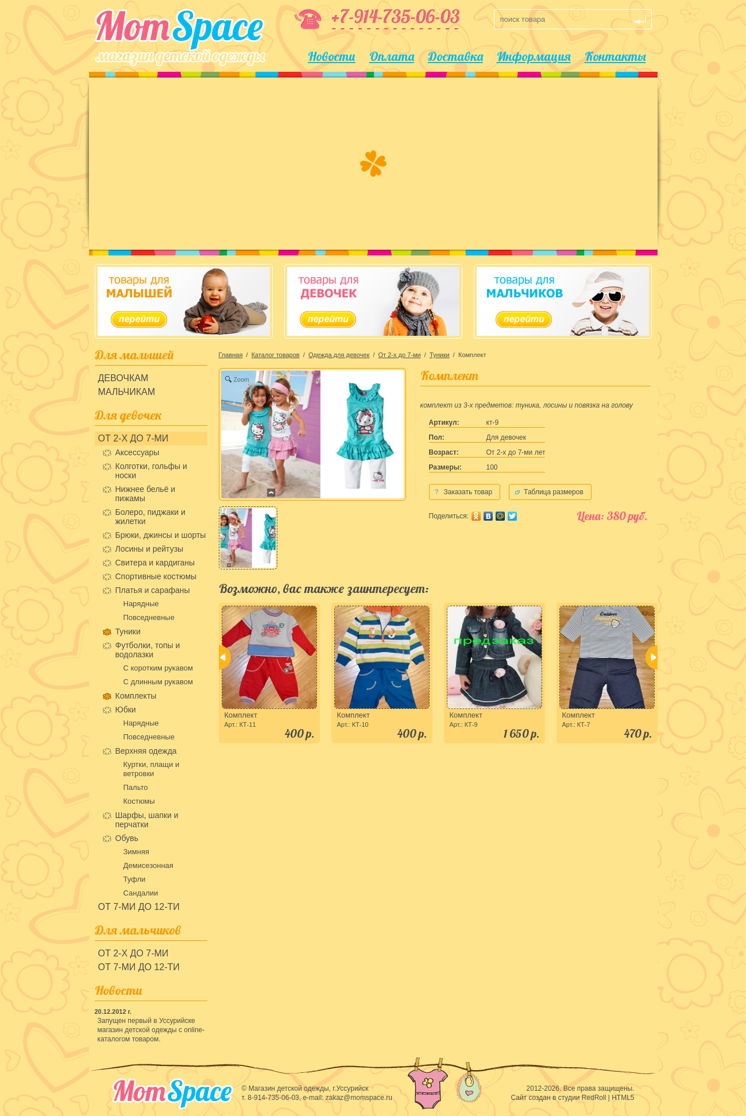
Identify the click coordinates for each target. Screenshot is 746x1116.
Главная (231, 354)
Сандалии (141, 893)
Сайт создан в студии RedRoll (558, 1098)
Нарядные (141, 603)
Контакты (615, 56)
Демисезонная (148, 865)
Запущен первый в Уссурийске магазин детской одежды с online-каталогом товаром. (151, 1030)
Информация (534, 56)
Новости (331, 56)
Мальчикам (127, 392)
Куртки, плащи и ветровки (151, 769)
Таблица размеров (553, 492)
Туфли (134, 879)
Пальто (135, 787)
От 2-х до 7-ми (133, 438)
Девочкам (123, 378)
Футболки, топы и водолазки (147, 650)
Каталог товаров (276, 354)
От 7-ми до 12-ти (139, 907)
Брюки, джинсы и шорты (160, 535)
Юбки (125, 709)
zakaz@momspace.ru (359, 1098)
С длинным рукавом (158, 681)
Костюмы (139, 801)
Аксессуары (137, 452)
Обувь (126, 838)
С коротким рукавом (158, 668)
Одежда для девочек (338, 354)
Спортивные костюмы (156, 576)
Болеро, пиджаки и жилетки (150, 516)
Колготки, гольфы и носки (151, 471)
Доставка (455, 56)
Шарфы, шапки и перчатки (147, 820)
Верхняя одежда (146, 750)
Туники (128, 631)
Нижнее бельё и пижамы (145, 494)
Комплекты (136, 695)
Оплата (391, 56)
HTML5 (623, 1098)
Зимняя (136, 851)
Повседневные (149, 617)
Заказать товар (461, 492)
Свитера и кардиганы (155, 562)
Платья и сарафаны (152, 590)
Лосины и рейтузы (149, 548)
